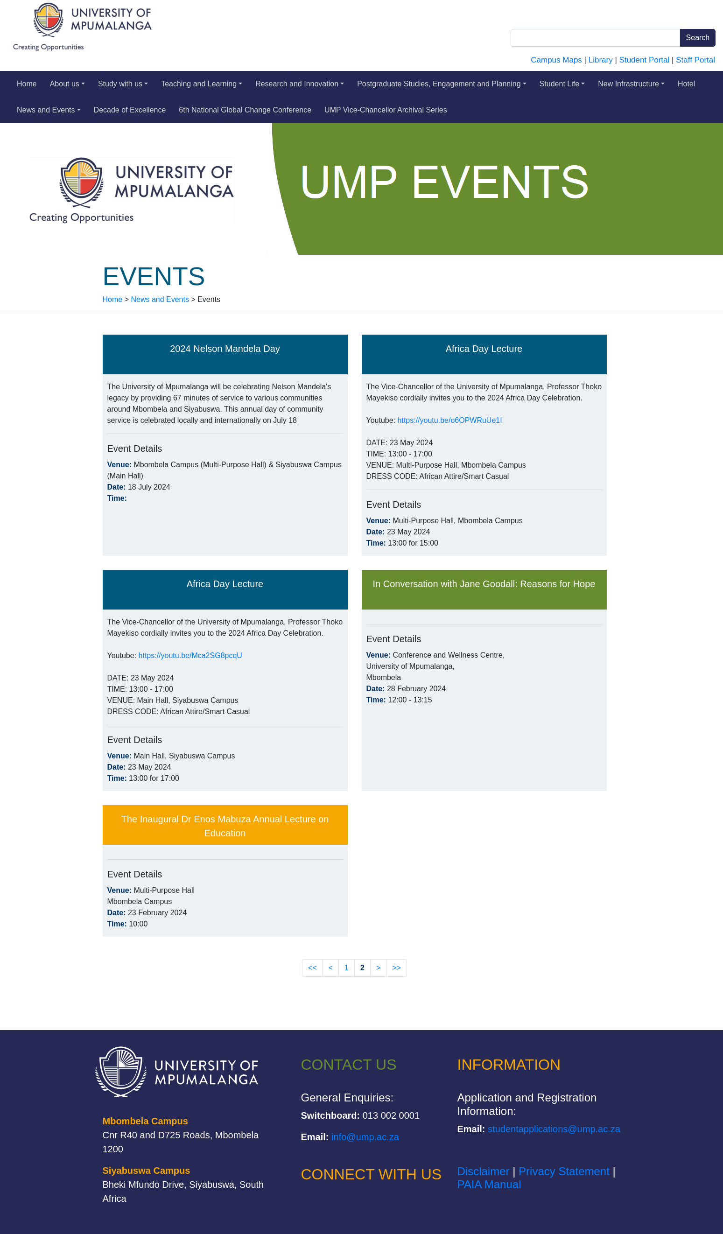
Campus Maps (556, 60)
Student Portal (644, 60)
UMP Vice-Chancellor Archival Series (385, 110)
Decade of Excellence (130, 110)
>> (396, 968)
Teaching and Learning (201, 84)
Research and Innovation (299, 84)
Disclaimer (483, 1171)
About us (67, 84)
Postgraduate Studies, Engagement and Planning (441, 84)
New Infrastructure (631, 84)
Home (27, 84)
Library (601, 60)
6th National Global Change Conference (245, 110)
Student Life (562, 84)
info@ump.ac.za (365, 1137)
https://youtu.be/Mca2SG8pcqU (190, 655)
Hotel (686, 84)
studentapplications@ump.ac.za (554, 1129)
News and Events (49, 110)
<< (312, 968)
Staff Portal (695, 60)
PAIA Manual (489, 1184)
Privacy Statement (564, 1171)
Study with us (123, 84)
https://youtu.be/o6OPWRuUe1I (450, 420)
